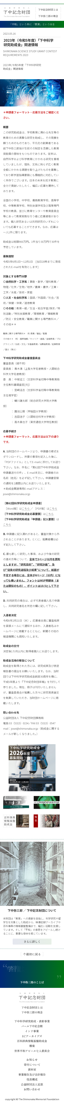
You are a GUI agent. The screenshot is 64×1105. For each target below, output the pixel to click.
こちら (26, 508)
